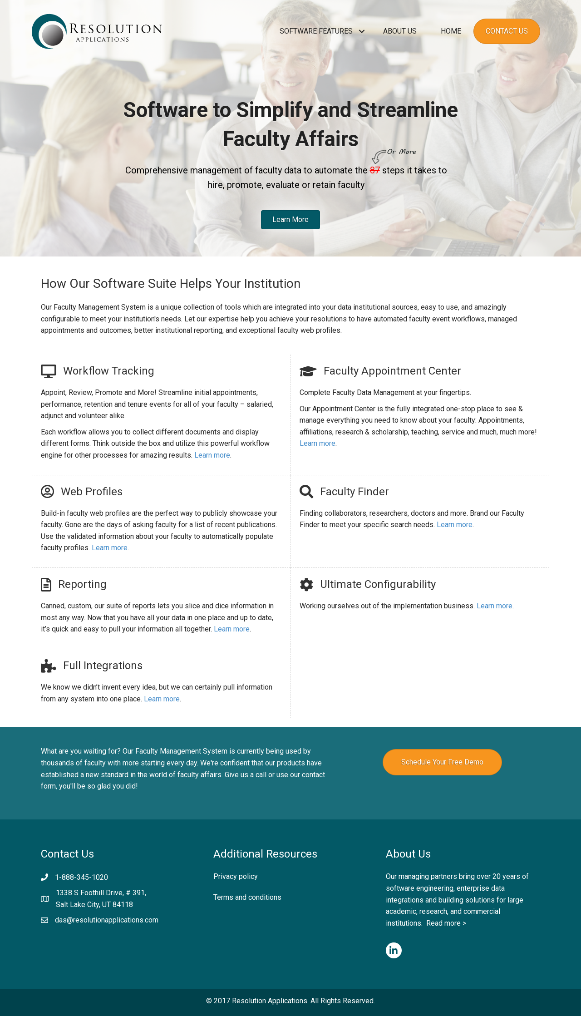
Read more (443, 923)
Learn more (212, 455)
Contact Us (507, 31)
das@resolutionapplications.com (106, 920)
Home (451, 31)
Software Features (316, 31)
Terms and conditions (247, 897)
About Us (400, 31)
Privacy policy (235, 876)
